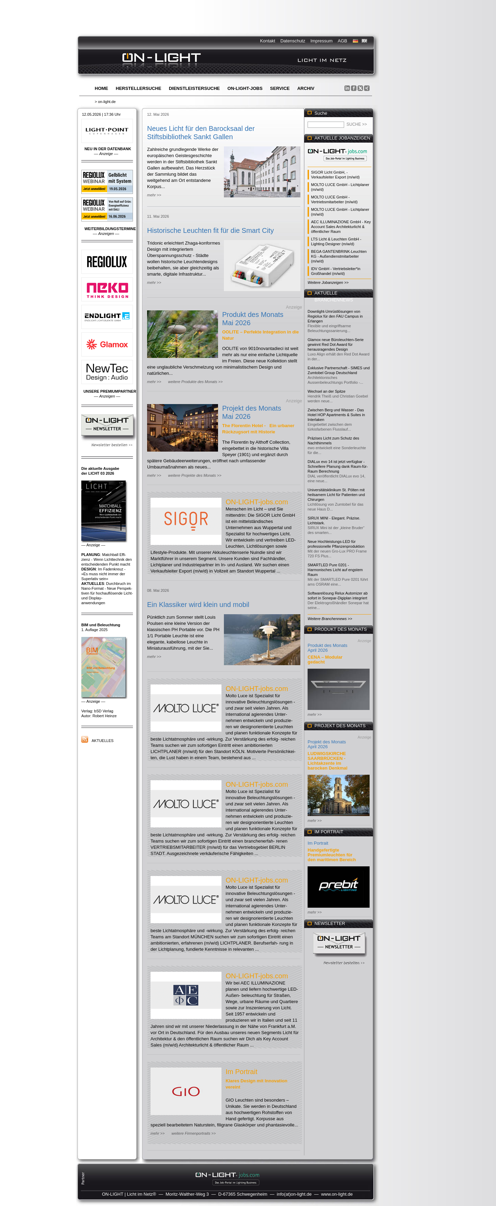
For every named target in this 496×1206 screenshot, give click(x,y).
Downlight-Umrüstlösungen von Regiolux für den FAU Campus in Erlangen (335, 316)
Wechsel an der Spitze (326, 391)
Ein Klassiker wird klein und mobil (198, 604)
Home (101, 88)
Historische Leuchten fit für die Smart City (210, 230)
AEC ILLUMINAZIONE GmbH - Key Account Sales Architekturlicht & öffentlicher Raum (341, 227)
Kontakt (267, 40)
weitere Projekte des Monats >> (194, 475)
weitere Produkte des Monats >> (195, 382)
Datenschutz (292, 40)
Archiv (305, 88)
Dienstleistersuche (194, 88)
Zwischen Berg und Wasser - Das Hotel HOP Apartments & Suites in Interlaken (336, 415)
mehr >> (154, 195)
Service (280, 88)
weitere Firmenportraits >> (194, 1133)
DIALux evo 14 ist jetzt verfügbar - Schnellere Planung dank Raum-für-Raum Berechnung (338, 466)
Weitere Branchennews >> (330, 619)
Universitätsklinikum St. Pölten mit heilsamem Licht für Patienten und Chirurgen (336, 495)
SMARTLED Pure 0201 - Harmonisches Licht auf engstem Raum (335, 570)
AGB (342, 40)
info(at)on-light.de (294, 1194)
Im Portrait (241, 1071)
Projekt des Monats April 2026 (327, 744)
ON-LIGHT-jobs (244, 88)
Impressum (321, 40)
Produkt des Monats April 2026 (328, 648)
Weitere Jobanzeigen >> (328, 282)
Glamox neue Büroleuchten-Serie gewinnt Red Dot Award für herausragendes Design (336, 344)
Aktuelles (103, 741)
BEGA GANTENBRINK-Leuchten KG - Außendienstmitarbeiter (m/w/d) (338, 256)
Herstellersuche (138, 88)
